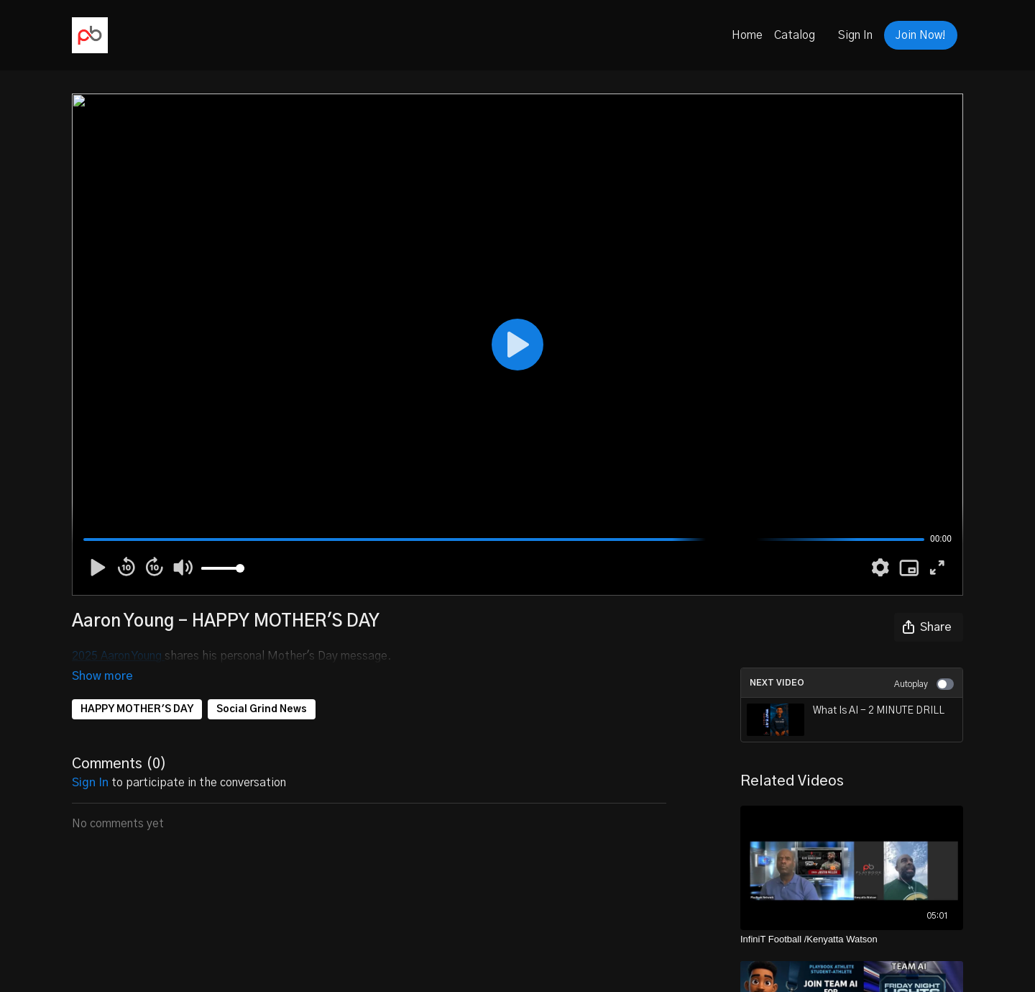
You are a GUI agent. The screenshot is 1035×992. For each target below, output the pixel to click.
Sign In (855, 35)
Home (747, 35)
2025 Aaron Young (118, 656)
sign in (90, 762)
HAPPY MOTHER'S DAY (136, 689)
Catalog (794, 35)
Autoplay (924, 684)
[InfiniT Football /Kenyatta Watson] (851, 939)
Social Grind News (261, 689)
